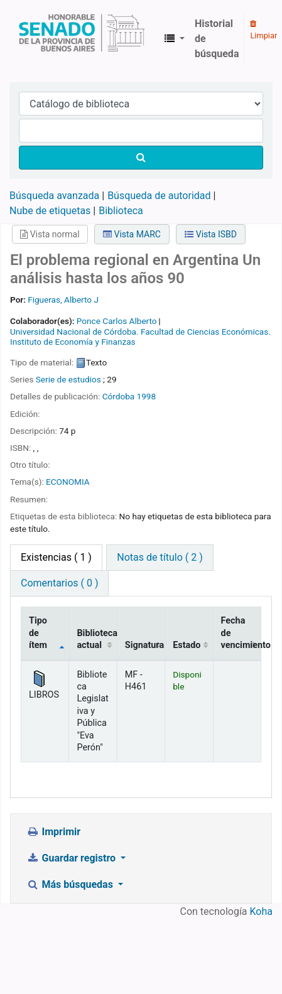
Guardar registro (72, 858)
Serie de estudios (68, 379)
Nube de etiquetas (49, 211)
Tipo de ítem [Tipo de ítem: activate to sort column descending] (38, 633)
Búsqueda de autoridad (158, 196)
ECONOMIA (68, 482)
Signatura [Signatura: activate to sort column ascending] (144, 645)
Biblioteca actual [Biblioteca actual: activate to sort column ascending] (97, 639)
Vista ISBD (211, 234)
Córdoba (118, 396)
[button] (175, 38)
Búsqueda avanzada (54, 196)
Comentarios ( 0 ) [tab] (59, 583)
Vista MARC (132, 234)
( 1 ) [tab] (56, 557)
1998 (146, 396)
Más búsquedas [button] (71, 884)
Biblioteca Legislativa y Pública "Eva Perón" (81, 39)
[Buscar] (141, 158)
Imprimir (53, 832)
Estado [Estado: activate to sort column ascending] (186, 645)
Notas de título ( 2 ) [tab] (159, 557)
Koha (261, 911)
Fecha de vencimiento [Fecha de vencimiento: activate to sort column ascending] (241, 633)
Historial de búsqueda (217, 39)
